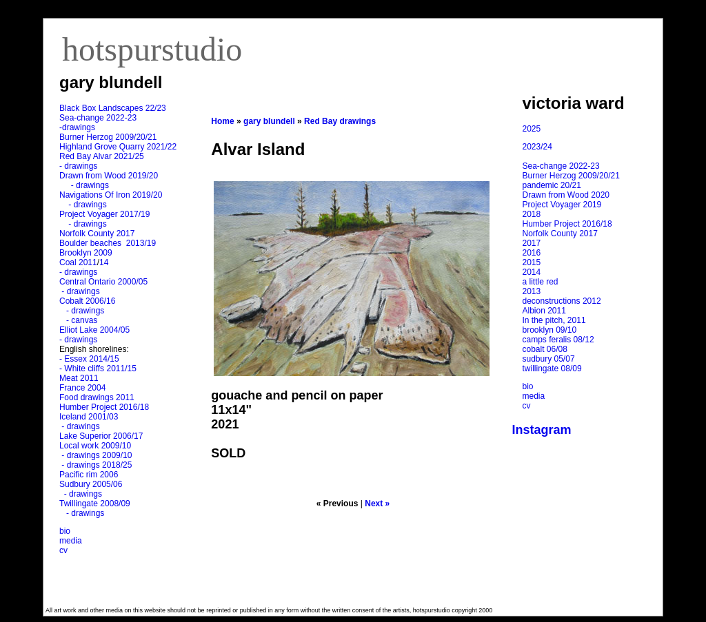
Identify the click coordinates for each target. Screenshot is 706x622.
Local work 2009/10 (95, 445)
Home (222, 121)
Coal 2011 (78, 262)
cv (63, 550)
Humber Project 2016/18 (104, 407)
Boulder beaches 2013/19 (107, 243)
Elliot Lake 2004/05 (94, 330)
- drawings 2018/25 (95, 465)
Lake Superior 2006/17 (101, 436)
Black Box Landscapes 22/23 (112, 108)
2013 (532, 291)
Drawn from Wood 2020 (566, 195)
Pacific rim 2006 (88, 474)
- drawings (78, 166)
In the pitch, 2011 (554, 320)
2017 (532, 243)
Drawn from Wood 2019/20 (108, 175)
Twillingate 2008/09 (94, 503)
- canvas (79, 320)
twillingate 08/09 (552, 368)
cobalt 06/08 (545, 349)
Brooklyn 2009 (85, 253)
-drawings (77, 127)
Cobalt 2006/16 (87, 301)
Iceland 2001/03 (88, 417)
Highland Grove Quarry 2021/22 (119, 147)
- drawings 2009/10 (96, 455)
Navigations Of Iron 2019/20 (112, 195)
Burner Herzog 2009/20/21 (108, 137)
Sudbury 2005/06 (90, 484)
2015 (532, 262)
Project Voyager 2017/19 (104, 214)
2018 (532, 214)
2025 (532, 129)
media (70, 541)
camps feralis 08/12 (558, 339)
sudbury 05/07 (549, 359)
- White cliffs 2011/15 (98, 368)
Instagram (542, 430)
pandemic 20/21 (552, 185)
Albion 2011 (544, 310)
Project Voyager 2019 (562, 204)
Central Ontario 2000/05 (103, 282)
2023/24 (537, 147)
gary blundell (269, 121)
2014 (532, 272)
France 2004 (82, 388)
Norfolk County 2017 (96, 233)
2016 (532, 253)
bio (64, 531)
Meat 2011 (79, 378)
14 (103, 262)
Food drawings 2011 (96, 397)
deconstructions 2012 (562, 301)
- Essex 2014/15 (89, 359)
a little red (540, 282)
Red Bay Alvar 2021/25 (101, 156)
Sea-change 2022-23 (98, 118)
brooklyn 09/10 (550, 330)
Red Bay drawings (340, 121)
